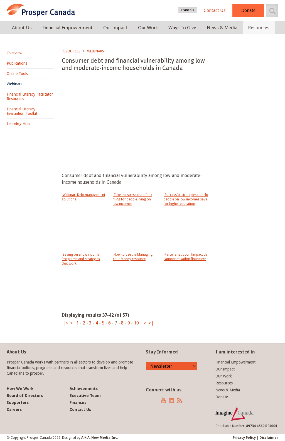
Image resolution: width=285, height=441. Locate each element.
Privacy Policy (244, 438)
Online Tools (17, 73)
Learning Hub (18, 124)
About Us (22, 27)
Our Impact (115, 27)
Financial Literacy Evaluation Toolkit (22, 111)
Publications (17, 63)
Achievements (84, 388)
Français (187, 10)
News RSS (180, 400)
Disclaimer (268, 438)
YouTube (163, 400)
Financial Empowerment (67, 27)
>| (151, 323)
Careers (14, 409)
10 (136, 323)
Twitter (155, 400)
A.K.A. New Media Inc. (99, 438)
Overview (14, 53)
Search (272, 10)
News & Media (222, 27)
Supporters (18, 402)
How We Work (20, 388)
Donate (248, 10)
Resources (258, 27)
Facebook (148, 400)
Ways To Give (182, 27)
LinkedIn (171, 400)
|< (65, 323)
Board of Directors (25, 395)
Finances (78, 402)
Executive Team (85, 395)
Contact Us (214, 10)
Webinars (14, 84)
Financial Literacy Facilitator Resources (30, 96)
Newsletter (161, 366)
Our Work (148, 27)
